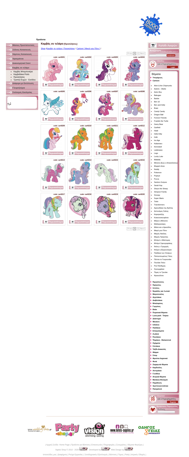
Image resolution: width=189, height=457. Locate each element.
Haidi (156, 131)
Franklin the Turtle (161, 121)
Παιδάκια (156, 328)
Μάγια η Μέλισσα (161, 221)
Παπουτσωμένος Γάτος (163, 256)
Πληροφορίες (109, 445)
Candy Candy (159, 111)
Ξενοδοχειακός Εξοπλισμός (96, 454)
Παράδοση (157, 383)
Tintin (156, 201)
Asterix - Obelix (160, 89)
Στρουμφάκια (159, 269)
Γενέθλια (156, 374)
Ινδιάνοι (156, 325)
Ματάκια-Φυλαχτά (160, 380)
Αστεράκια (157, 371)
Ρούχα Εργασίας (76, 454)
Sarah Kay (158, 185)
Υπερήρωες (158, 78)
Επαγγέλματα (158, 331)
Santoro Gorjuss (160, 182)
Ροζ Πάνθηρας (159, 266)
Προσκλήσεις (19, 77)
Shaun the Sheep (161, 189)
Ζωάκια (156, 334)
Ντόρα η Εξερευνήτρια (163, 250)
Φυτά (155, 361)
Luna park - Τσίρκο (160, 316)
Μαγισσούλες (158, 294)
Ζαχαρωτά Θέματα (160, 364)
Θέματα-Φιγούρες (135, 445)
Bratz (156, 108)
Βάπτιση (113, 454)
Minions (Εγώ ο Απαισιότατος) (166, 163)
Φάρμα (155, 352)
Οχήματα (156, 343)
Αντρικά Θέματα (159, 377)
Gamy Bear (158, 124)
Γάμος (120, 454)
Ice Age (157, 140)
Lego (156, 153)
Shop (43, 48)
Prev (130, 53)
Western (156, 322)
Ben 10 (157, 102)
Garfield (157, 127)
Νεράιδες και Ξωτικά (161, 291)
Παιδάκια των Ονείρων (163, 253)
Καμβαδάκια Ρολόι (21, 74)
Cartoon (156, 81)
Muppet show (159, 166)
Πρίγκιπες (157, 285)
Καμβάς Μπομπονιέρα (23, 71)
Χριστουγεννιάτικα (160, 386)
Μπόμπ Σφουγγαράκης (163, 243)
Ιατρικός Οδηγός (138, 454)
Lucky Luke (158, 156)
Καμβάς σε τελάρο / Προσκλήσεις (61, 48)
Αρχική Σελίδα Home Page (58, 445)
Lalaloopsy (158, 150)
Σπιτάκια (156, 346)
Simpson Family (160, 192)
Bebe (155, 309)
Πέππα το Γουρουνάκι (162, 259)
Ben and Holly (159, 105)
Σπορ (155, 355)
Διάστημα (157, 319)
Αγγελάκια (157, 297)
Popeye (157, 176)
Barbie (156, 98)
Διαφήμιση (62, 454)
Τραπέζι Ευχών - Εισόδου (25, 80)
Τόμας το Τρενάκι (161, 272)
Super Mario (159, 198)
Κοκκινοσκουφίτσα (161, 218)
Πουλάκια (157, 337)
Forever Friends (160, 118)
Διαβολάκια (157, 300)
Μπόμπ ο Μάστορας (162, 240)
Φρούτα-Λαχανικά (160, 358)
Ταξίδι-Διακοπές (159, 349)
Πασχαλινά (157, 389)
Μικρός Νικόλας (160, 234)
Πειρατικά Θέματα (160, 312)
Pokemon (157, 172)
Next (142, 53)
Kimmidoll (158, 147)
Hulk (156, 137)
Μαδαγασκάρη (159, 224)
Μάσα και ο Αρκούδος (162, 227)
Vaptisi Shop (60, 450)
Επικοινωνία (96, 445)
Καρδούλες (157, 367)
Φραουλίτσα (159, 275)
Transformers (159, 205)
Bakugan (157, 95)
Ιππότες (156, 288)
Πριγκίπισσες (158, 282)
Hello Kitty (158, 134)
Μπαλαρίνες (158, 303)
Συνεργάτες (121, 445)
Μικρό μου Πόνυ (160, 230)
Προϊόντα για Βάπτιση (80, 445)
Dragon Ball (158, 115)
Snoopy (157, 195)
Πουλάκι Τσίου (159, 263)
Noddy (156, 169)
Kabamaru (158, 144)
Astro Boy (158, 92)
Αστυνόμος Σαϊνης (161, 211)
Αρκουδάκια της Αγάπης (163, 208)
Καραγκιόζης (159, 214)
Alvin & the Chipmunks (163, 86)
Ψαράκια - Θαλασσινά (162, 340)
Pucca (156, 179)
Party (127, 454)
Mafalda (157, 160)
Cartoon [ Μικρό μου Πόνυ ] (88, 48)
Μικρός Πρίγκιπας (161, 237)
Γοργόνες (157, 306)
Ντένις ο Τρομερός (161, 246)
